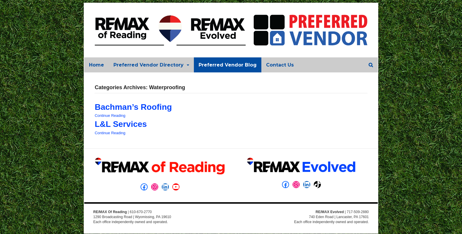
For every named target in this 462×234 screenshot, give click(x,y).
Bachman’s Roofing (132, 107)
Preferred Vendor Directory (148, 65)
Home (96, 65)
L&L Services (120, 124)
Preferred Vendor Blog (227, 65)
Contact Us (279, 65)
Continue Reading (109, 116)
